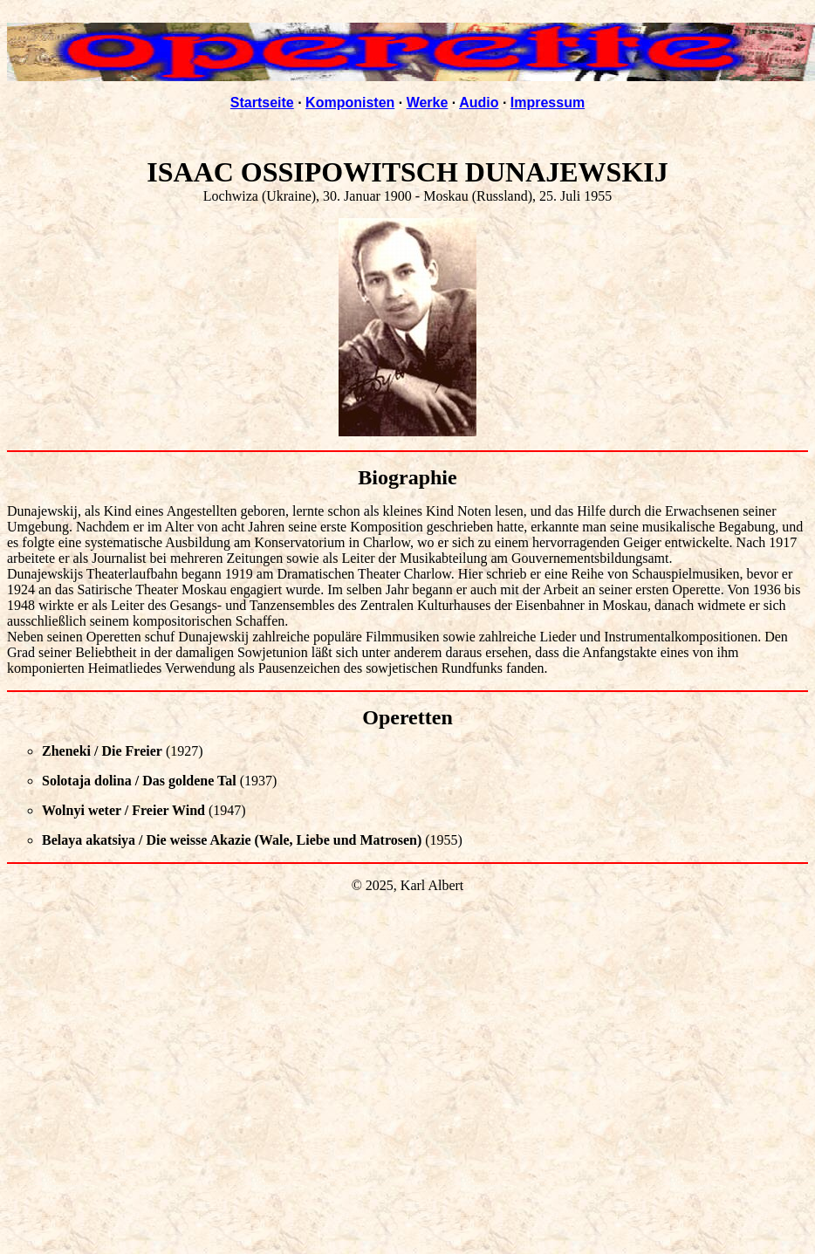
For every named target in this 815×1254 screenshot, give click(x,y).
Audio (478, 102)
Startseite (262, 102)
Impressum (547, 102)
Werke (428, 102)
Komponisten (349, 102)
